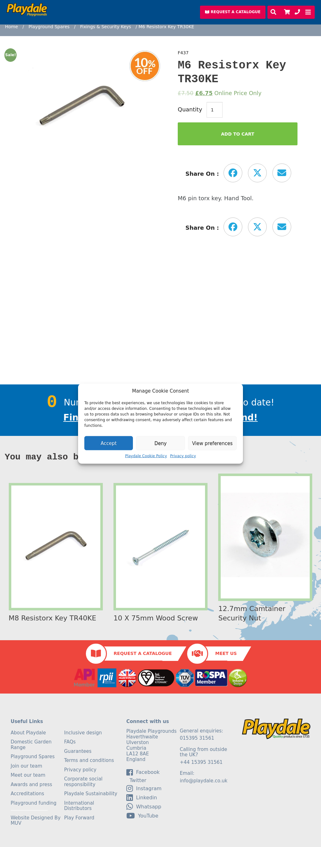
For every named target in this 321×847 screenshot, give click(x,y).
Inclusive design (83, 733)
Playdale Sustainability (91, 793)
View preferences (212, 443)
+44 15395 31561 (201, 762)
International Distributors (79, 806)
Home (11, 26)
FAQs (70, 742)
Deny (160, 443)
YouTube (142, 815)
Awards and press (31, 784)
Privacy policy (183, 456)
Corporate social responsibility (83, 781)
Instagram (143, 788)
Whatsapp (143, 806)
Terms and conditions (89, 760)
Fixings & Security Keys (105, 26)
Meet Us (226, 653)
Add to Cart (237, 134)
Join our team (26, 766)
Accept (109, 443)
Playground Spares (49, 26)
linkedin (141, 797)
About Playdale (28, 733)
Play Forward (79, 818)
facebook (143, 772)
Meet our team (28, 775)
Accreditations (27, 793)
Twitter (136, 780)
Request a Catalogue (143, 653)
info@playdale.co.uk (204, 781)
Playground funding (33, 803)
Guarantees (78, 751)
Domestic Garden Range (31, 744)
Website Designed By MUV (36, 820)
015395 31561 (197, 738)
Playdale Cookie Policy (146, 456)
